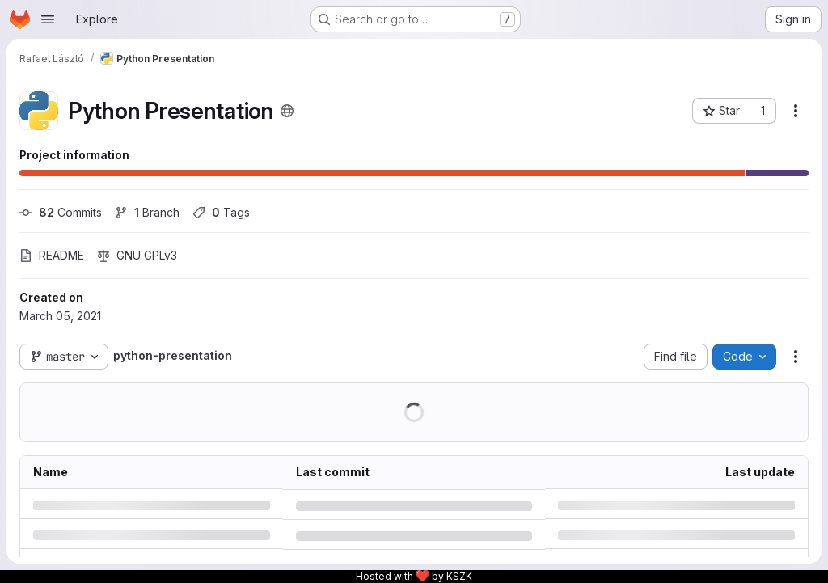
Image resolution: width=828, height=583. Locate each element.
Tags (221, 212)
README (51, 255)
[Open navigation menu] (48, 19)
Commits (60, 212)
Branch (147, 212)
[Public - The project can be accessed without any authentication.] (287, 110)
